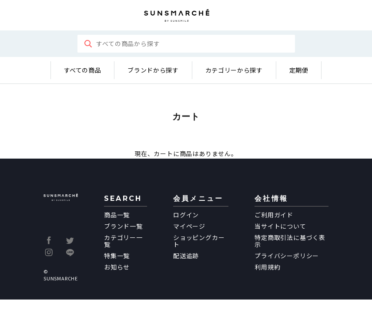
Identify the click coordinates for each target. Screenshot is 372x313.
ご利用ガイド (274, 214)
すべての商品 (82, 70)
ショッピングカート (199, 241)
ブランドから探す (152, 70)
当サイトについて (280, 226)
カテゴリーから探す (234, 70)
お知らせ (117, 267)
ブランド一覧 (123, 226)
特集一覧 (117, 255)
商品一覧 (117, 214)
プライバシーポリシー (287, 255)
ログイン (186, 214)
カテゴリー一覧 (123, 241)
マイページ (189, 226)
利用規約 (267, 267)
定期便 (298, 70)
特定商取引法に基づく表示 (290, 241)
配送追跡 (186, 255)
